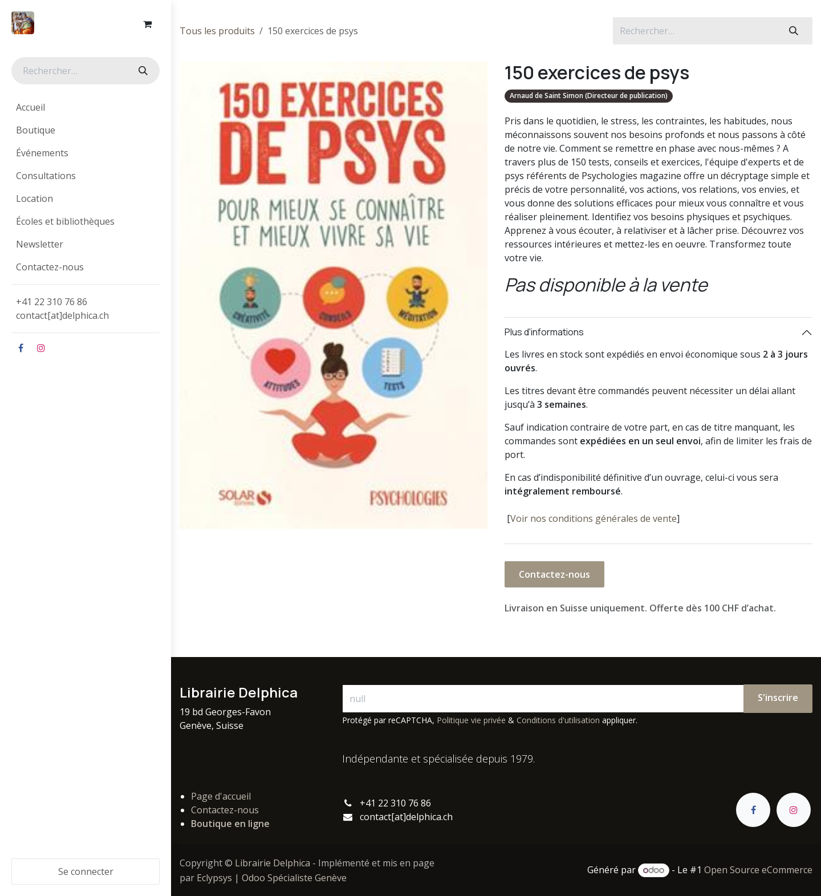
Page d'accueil (221, 796)
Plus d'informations (544, 332)
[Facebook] (20, 348)
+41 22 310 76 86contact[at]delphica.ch (63, 308)
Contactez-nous (554, 574)
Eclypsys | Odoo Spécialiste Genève (272, 877)
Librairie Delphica (272, 863)
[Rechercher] (142, 70)
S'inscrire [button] (778, 697)
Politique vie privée (471, 720)
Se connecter (85, 871)
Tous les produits (217, 31)
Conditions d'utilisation (558, 720)
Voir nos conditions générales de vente (593, 518)
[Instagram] (41, 348)
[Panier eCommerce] (147, 24)
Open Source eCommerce (758, 869)
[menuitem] (85, 107)
